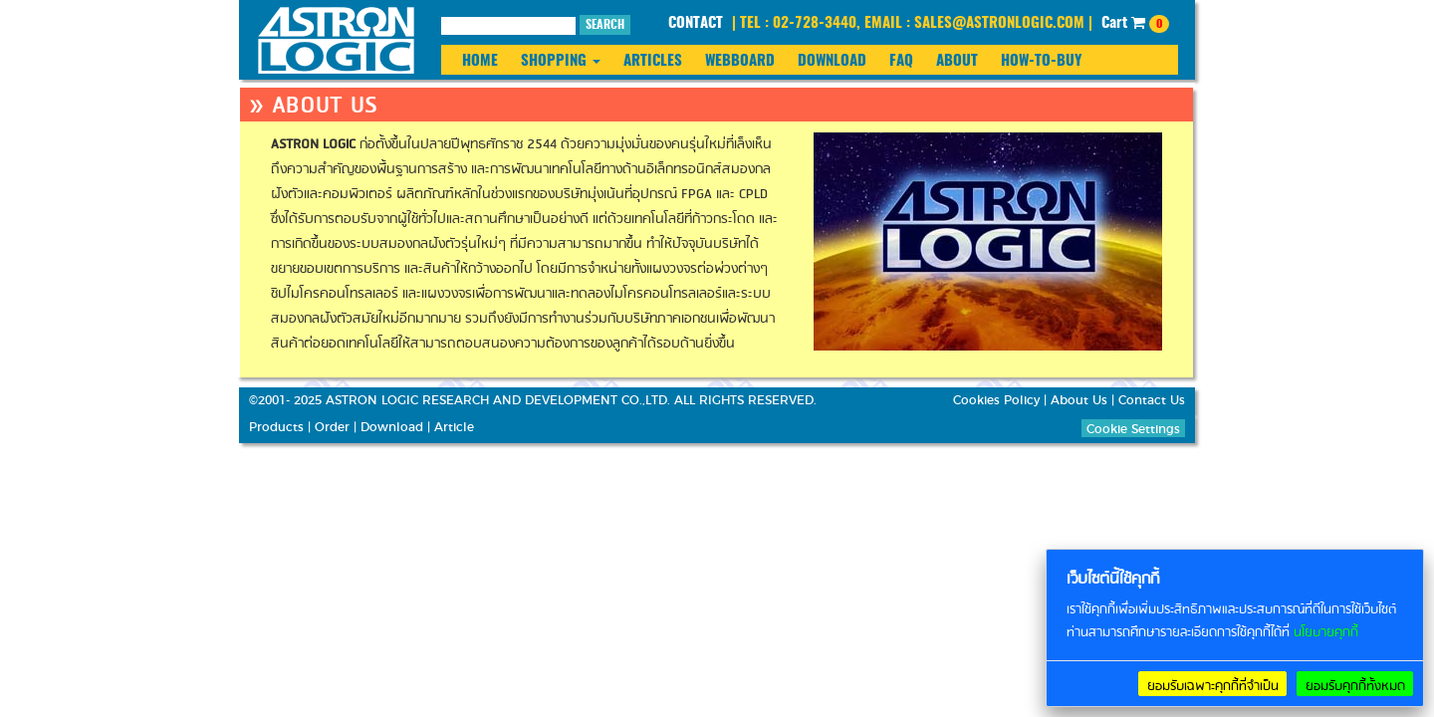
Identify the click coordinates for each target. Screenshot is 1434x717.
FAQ (901, 61)
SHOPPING (560, 61)
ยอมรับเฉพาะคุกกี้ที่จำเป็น (1213, 686)
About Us (1079, 400)
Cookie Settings (1133, 429)
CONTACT (695, 23)
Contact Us (1151, 400)
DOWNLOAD (832, 61)
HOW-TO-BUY (1041, 61)
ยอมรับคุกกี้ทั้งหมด (1355, 686)
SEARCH (605, 25)
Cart (1135, 24)
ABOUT (957, 61)
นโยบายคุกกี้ (1326, 632)
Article (454, 427)
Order (332, 427)
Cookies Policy (996, 400)
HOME (480, 61)
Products (276, 427)
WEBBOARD (740, 61)
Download (391, 427)
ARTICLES (652, 61)
